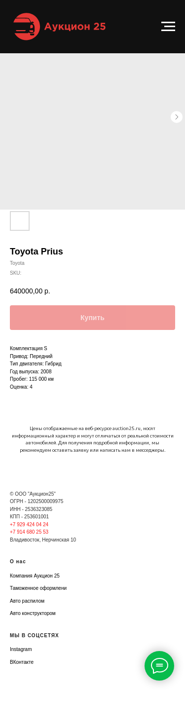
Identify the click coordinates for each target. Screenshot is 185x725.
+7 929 (18, 524)
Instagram (21, 649)
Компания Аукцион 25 (35, 576)
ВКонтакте (22, 662)
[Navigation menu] (168, 27)
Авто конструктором (33, 613)
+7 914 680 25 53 (29, 532)
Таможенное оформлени (38, 588)
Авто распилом (27, 601)
